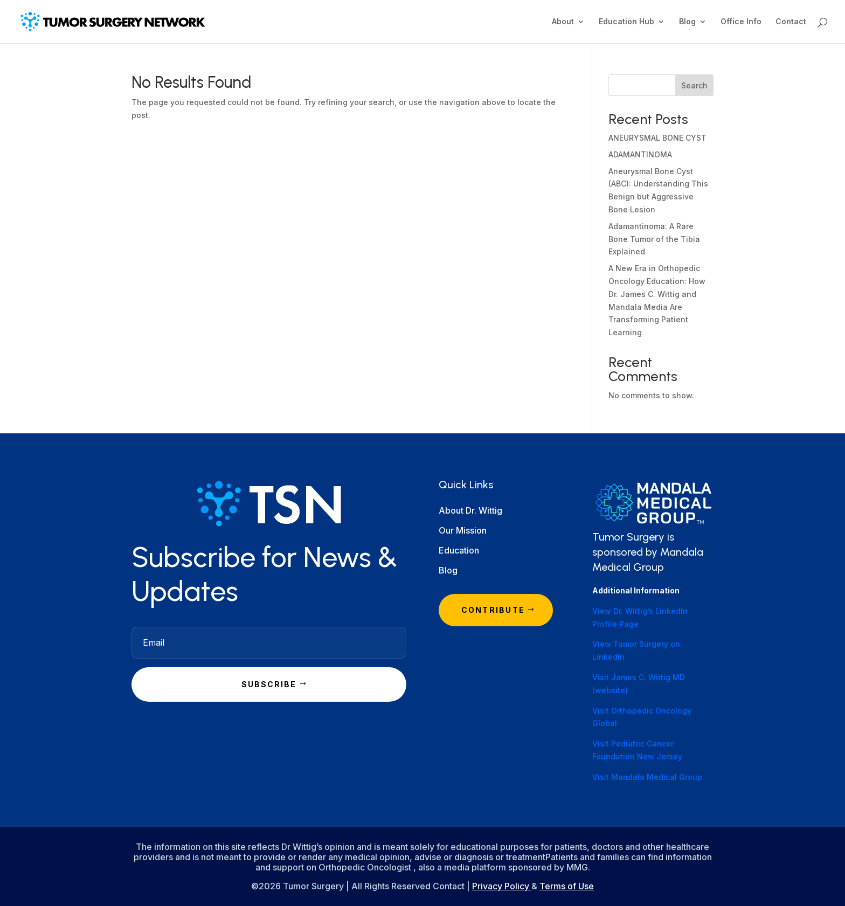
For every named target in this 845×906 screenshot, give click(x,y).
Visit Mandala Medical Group (647, 776)
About (563, 22)
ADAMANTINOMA (640, 154)
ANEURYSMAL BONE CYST (657, 137)
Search (694, 85)
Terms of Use (566, 886)
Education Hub (626, 22)
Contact (790, 22)
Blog (687, 22)
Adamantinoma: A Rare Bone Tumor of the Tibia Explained (654, 239)
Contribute (493, 609)
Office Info (741, 22)
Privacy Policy (501, 886)
